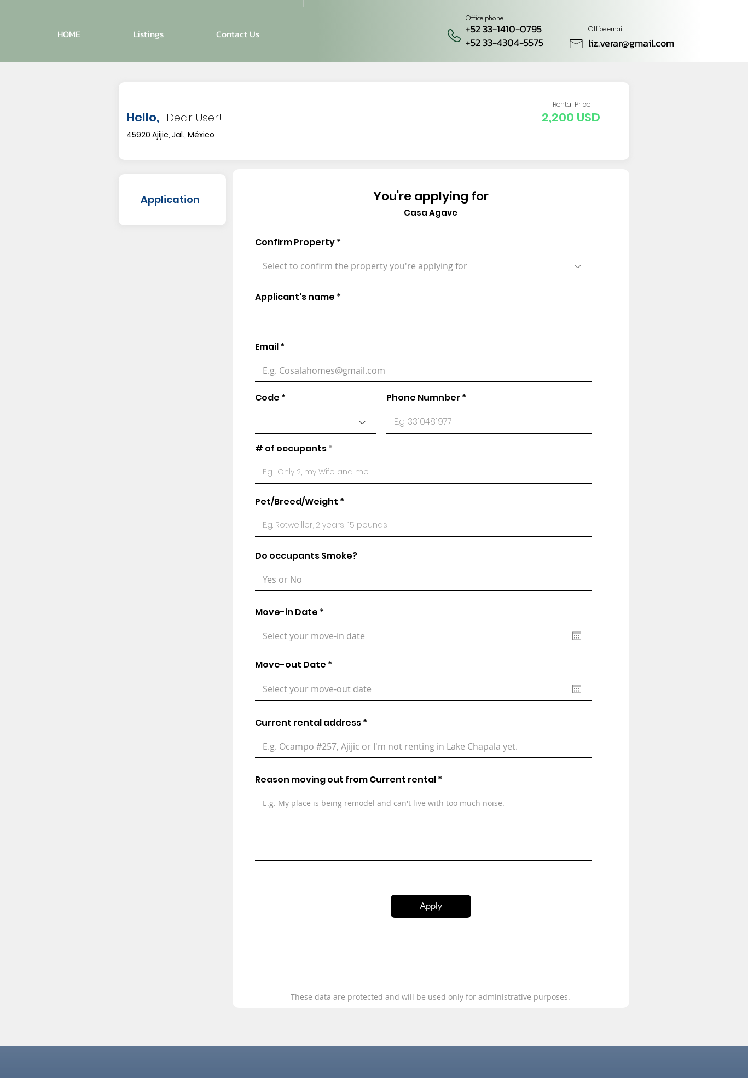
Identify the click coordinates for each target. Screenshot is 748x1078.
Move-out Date (296, 664)
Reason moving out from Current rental (345, 779)
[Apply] (431, 906)
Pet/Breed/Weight (296, 501)
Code (267, 397)
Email (267, 347)
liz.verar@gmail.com (631, 43)
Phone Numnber (423, 397)
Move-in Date (292, 612)
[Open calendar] (576, 635)
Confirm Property (295, 242)
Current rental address (308, 722)
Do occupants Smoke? (306, 556)
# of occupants (291, 448)
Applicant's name (295, 297)
